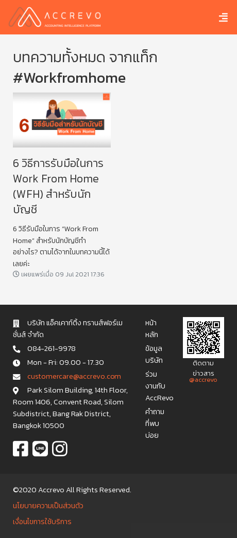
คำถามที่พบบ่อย (154, 423)
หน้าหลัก (151, 328)
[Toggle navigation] (215, 17)
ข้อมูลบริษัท (154, 354)
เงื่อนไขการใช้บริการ (42, 521)
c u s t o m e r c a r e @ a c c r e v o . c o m (74, 376)
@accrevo (203, 379)
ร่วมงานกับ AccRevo (159, 385)
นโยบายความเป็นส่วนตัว (48, 505)
